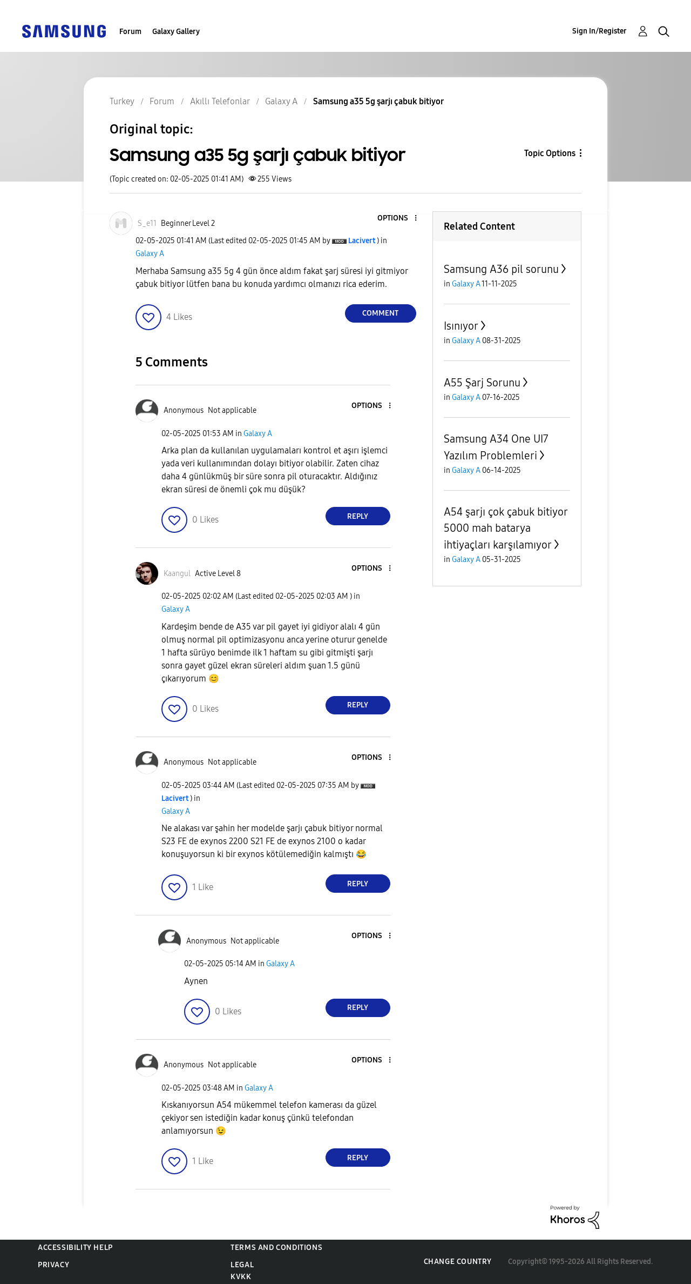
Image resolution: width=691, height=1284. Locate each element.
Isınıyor (461, 325)
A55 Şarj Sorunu (482, 382)
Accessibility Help (75, 1247)
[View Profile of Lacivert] (361, 240)
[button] (397, 218)
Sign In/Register (599, 31)
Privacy (53, 1264)
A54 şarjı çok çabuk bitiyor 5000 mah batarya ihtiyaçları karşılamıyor (505, 528)
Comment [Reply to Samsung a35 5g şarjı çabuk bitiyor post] (380, 313)
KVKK (241, 1276)
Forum (130, 31)
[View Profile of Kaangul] (177, 573)
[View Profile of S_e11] (147, 223)
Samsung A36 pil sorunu (501, 269)
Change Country (458, 1261)
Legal (242, 1264)
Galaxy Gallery (176, 31)
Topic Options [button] (549, 153)
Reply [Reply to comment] (357, 516)
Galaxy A (150, 253)
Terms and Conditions (276, 1247)
